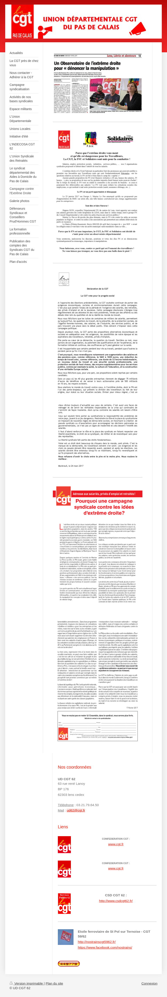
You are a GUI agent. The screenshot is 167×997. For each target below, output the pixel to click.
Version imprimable (27, 983)
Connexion (149, 983)
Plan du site (54, 983)
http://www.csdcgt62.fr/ (116, 901)
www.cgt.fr (116, 844)
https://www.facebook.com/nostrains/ (105, 947)
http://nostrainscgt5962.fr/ (97, 942)
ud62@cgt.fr (76, 810)
